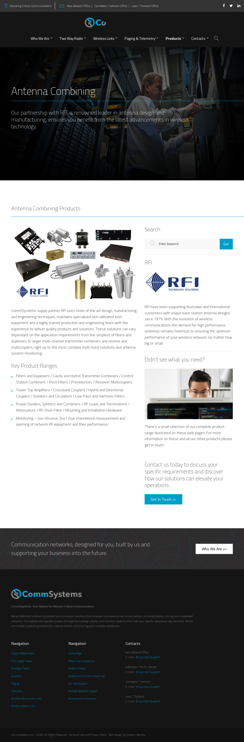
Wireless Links (103, 38)
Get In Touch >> (163, 499)
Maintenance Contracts (82, 698)
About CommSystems (81, 661)
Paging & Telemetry (140, 38)
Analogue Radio (20, 668)
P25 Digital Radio (21, 661)
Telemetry (17, 691)
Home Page (74, 653)
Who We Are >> (214, 548)
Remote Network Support (83, 691)
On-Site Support (77, 683)
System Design (77, 668)
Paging (15, 683)
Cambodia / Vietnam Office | (112, 6)
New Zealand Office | (79, 6)
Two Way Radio (71, 38)
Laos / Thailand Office (145, 6)
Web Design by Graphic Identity (127, 734)
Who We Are (40, 38)
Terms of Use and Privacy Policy (89, 734)
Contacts (198, 38)
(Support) (155, 657)
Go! (226, 243)
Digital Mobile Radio (23, 653)
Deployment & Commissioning (86, 676)
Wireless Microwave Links (26, 698)
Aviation (16, 676)
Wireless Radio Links (23, 706)
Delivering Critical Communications (30, 6)
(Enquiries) (142, 657)
